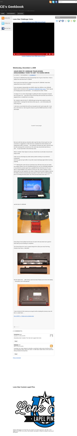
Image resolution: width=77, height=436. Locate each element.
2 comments (33, 75)
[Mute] (46, 54)
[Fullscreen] (52, 54)
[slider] (32, 54)
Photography (11, 13)
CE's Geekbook (12, 6)
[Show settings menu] (49, 54)
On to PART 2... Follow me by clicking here (24, 316)
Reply (16, 341)
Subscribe (7, 18)
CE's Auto (20, 13)
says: (21, 334)
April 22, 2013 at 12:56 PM (18, 346)
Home (1, 1)
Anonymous (16, 334)
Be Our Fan (7, 28)
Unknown (16, 344)
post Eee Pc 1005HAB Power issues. (37, 89)
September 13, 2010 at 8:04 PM (19, 335)
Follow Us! (7, 23)
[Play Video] (14, 54)
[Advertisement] (6, 56)
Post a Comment (17, 357)
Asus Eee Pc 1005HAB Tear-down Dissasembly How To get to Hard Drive (31, 72)
